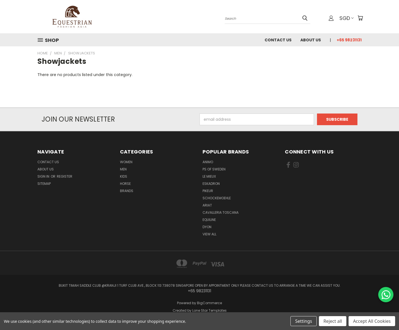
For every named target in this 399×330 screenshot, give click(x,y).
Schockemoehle (217, 198)
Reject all (332, 321)
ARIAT (207, 205)
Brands (126, 190)
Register (64, 176)
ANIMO (208, 162)
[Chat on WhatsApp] (385, 294)
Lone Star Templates (209, 310)
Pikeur (208, 190)
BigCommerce (209, 303)
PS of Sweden (214, 169)
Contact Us (278, 40)
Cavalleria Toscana (221, 212)
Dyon (207, 227)
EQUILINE (209, 219)
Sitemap (44, 183)
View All (209, 234)
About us (310, 40)
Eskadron (211, 183)
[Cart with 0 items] (360, 18)
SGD (346, 18)
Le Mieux (209, 176)
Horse (125, 183)
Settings (303, 321)
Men (123, 169)
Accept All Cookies (372, 321)
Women (126, 162)
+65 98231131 (349, 40)
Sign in (43, 176)
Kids (123, 176)
